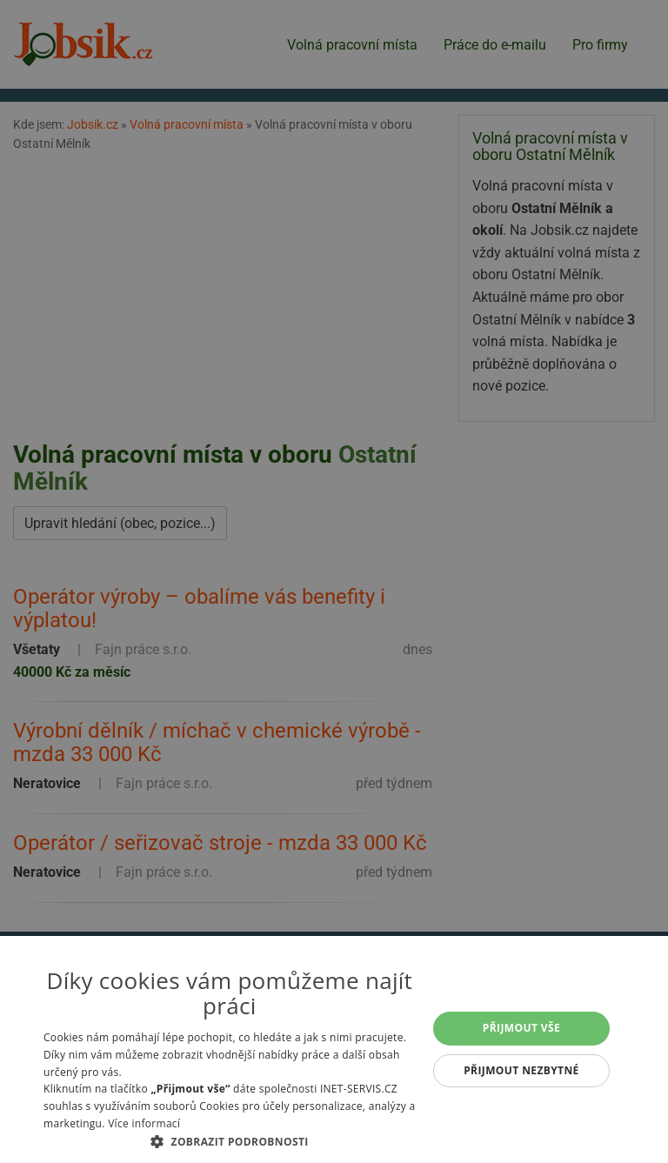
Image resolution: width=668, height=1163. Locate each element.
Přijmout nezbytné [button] (521, 1070)
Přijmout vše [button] (521, 1027)
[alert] (334, 581)
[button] (229, 1141)
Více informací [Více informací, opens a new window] (144, 1123)
